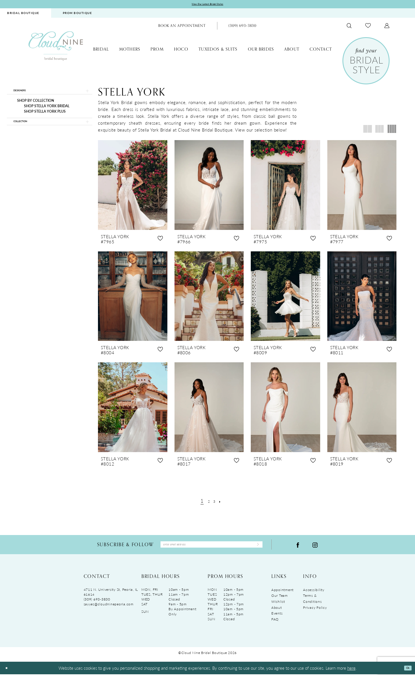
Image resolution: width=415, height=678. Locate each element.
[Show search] (349, 27)
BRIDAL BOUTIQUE (23, 15)
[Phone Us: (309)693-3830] (242, 27)
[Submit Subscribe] (255, 547)
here (351, 672)
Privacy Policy (315, 611)
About (276, 611)
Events (276, 617)
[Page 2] (207, 502)
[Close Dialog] (8, 672)
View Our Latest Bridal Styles (207, 5)
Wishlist (278, 605)
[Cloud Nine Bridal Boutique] (56, 47)
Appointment (282, 593)
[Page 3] (215, 502)
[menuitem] (77, 14)
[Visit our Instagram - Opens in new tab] (315, 547)
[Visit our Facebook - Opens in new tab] (298, 547)
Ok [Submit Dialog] (406, 672)
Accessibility (313, 593)
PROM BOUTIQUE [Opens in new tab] (77, 15)
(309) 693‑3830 (97, 603)
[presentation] (132, 186)
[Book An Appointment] (181, 27)
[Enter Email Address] (211, 547)
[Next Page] (223, 502)
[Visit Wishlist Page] (368, 27)
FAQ (275, 623)
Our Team (279, 599)
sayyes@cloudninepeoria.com (109, 608)
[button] (387, 27)
